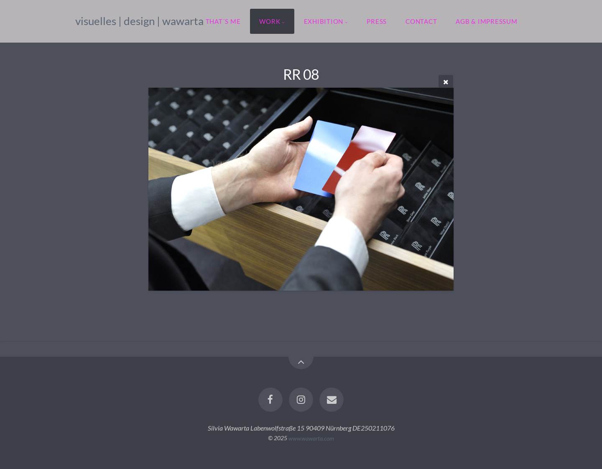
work (269, 21)
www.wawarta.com (311, 437)
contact (421, 21)
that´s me (223, 21)
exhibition (324, 21)
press (377, 21)
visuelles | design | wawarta (139, 21)
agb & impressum (486, 21)
